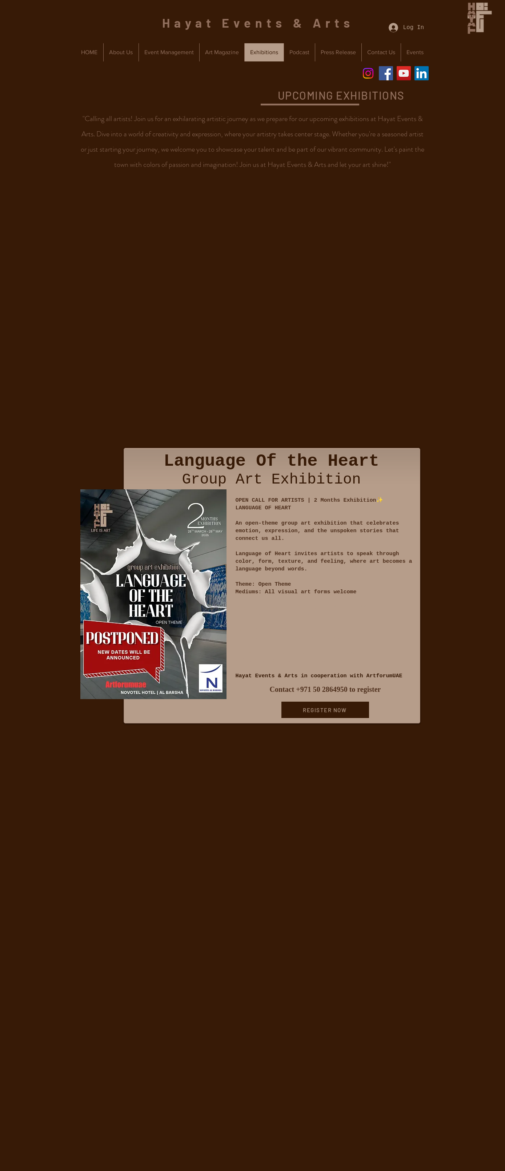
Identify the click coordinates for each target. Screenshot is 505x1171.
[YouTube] (404, 73)
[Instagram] (368, 73)
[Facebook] (386, 73)
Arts (333, 22)
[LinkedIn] (421, 73)
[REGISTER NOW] (325, 709)
